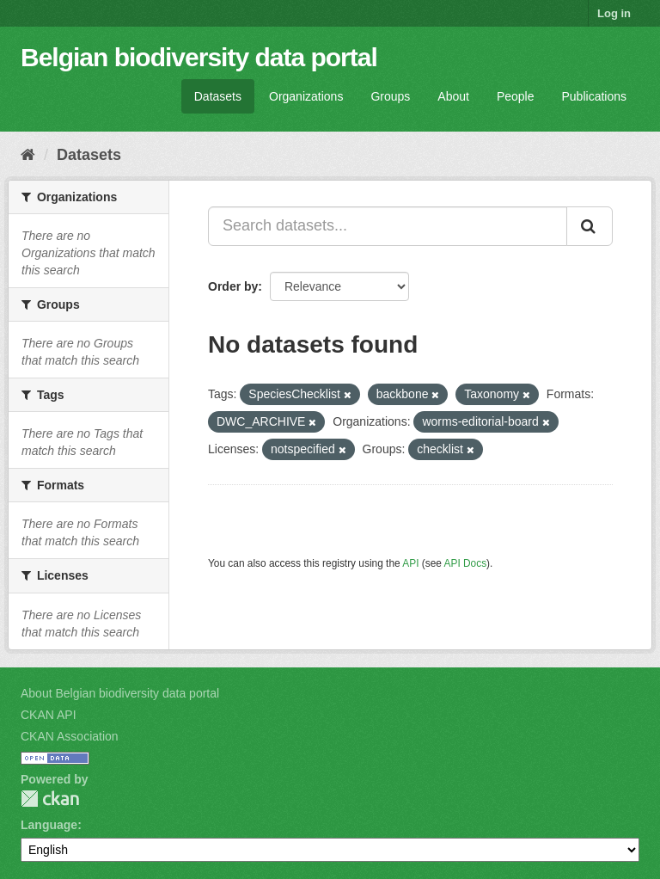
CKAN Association (70, 736)
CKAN (50, 799)
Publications (594, 96)
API (410, 563)
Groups (390, 96)
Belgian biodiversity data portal (199, 57)
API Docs (465, 563)
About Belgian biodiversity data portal (120, 693)
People (516, 96)
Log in (614, 13)
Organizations (306, 96)
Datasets (217, 96)
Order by (233, 286)
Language (49, 825)
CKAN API (48, 715)
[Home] (28, 154)
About (453, 96)
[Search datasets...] (387, 226)
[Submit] (589, 226)
